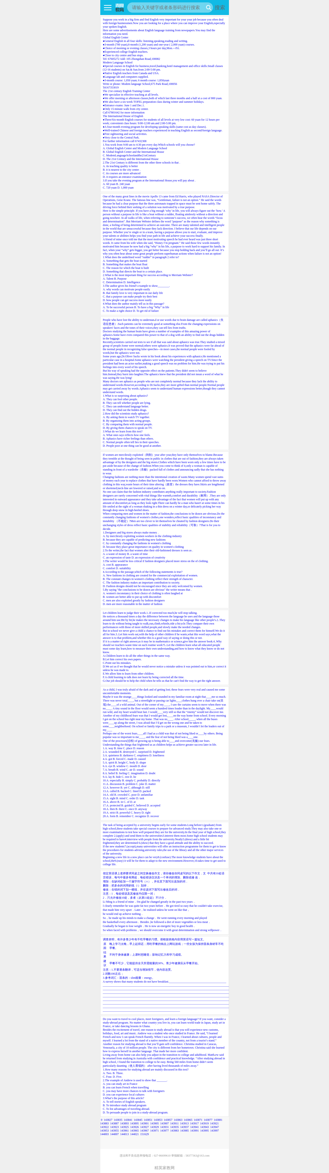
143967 (144, 1130)
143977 (164, 1130)
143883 (104, 1123)
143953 (104, 1130)
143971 (154, 1130)
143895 (134, 1123)
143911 (174, 1123)
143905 (154, 1123)
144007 (114, 1134)
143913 (184, 1123)
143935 (174, 1127)
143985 (184, 1130)
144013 (124, 1134)
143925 (124, 1127)
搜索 (220, 7)
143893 (124, 1123)
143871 (198, 1120)
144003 (104, 1134)
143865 (188, 1120)
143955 (114, 1130)
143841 (128, 1120)
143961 (124, 1130)
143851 (148, 1120)
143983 (174, 1130)
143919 (204, 1123)
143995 (204, 1130)
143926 (134, 1127)
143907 (164, 1123)
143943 (204, 1127)
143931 (164, 1127)
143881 (218, 1120)
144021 (134, 1134)
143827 (108, 1120)
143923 (114, 1127)
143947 (214, 1127)
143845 (138, 1120)
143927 (144, 1127)
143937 (184, 1127)
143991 (194, 1130)
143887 (114, 1123)
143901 (144, 1123)
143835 (118, 1120)
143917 (194, 1123)
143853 (158, 1120)
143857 (168, 1120)
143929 (154, 1127)
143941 (194, 1127)
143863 (178, 1120)
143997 (214, 1130)
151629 (144, 1134)
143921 (214, 1123)
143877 (208, 1120)
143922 (104, 1127)
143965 (134, 1130)
